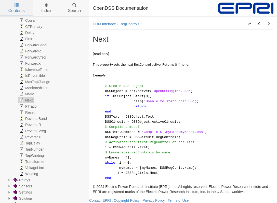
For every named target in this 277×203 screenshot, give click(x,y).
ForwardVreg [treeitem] (32, 57)
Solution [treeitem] (22, 198)
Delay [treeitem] (26, 33)
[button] (250, 24)
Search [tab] (74, 8)
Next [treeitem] (26, 100)
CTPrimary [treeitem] (30, 27)
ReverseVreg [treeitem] (32, 131)
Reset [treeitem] (27, 112)
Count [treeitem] (27, 20)
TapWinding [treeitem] (31, 155)
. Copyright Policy (126, 200)
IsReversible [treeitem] (32, 76)
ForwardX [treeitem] (30, 63)
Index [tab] (46, 8)
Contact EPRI (100, 200)
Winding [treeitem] (28, 174)
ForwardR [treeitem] (30, 51)
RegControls (129, 24)
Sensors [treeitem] (22, 186)
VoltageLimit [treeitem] (32, 168)
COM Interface (104, 24)
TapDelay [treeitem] (29, 143)
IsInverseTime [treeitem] (33, 69)
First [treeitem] (25, 39)
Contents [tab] (16, 8)
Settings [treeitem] (22, 192)
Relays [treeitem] (21, 180)
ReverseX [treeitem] (30, 137)
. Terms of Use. (178, 200)
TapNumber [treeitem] (31, 149)
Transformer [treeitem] (32, 162)
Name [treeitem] (27, 94)
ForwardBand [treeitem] (33, 45)
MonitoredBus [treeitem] (33, 88)
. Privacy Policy (153, 200)
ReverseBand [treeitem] (33, 119)
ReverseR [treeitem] (30, 125)
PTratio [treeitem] (28, 106)
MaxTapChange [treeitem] (34, 82)
